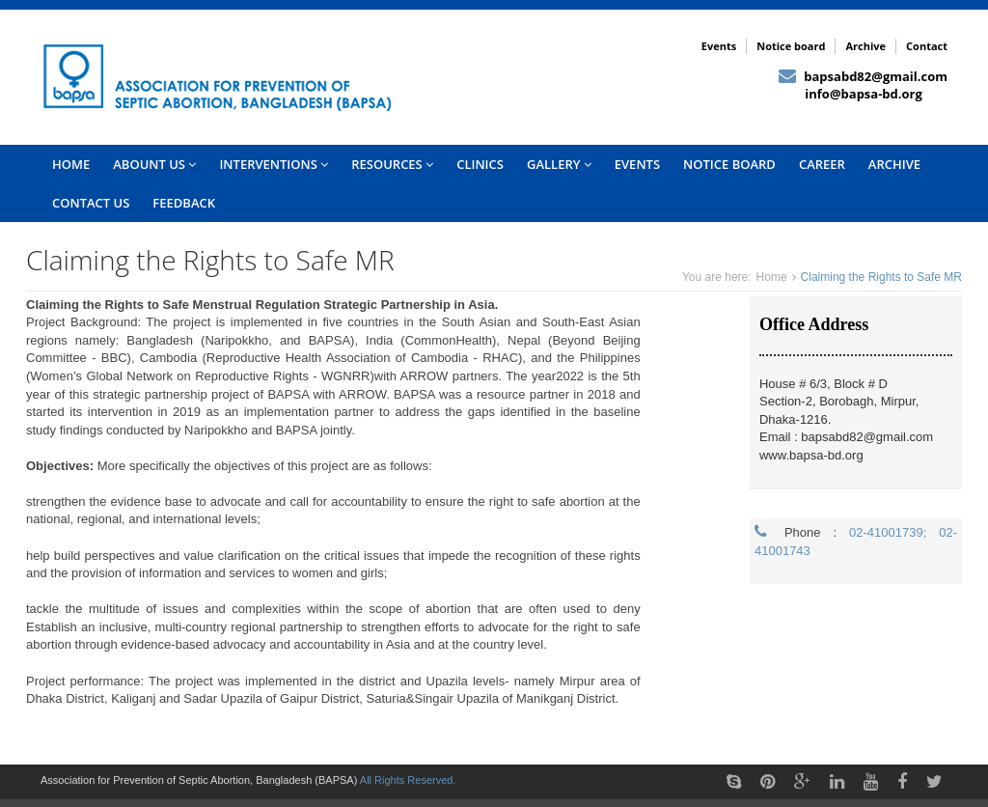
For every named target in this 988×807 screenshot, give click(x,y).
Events (718, 46)
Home (771, 277)
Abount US (154, 164)
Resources (392, 164)
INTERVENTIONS (273, 164)
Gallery (559, 164)
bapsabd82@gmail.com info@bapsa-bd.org (863, 85)
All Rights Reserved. (408, 780)
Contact (926, 46)
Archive (865, 46)
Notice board (790, 46)
